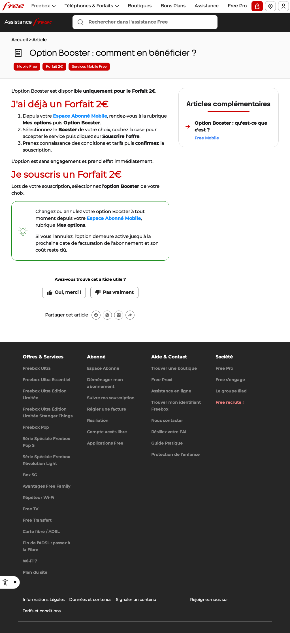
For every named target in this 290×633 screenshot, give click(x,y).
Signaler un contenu (136, 599)
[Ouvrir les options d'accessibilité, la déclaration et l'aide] (5, 582)
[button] (15, 582)
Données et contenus (90, 599)
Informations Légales (44, 599)
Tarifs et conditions (42, 610)
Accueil (19, 40)
